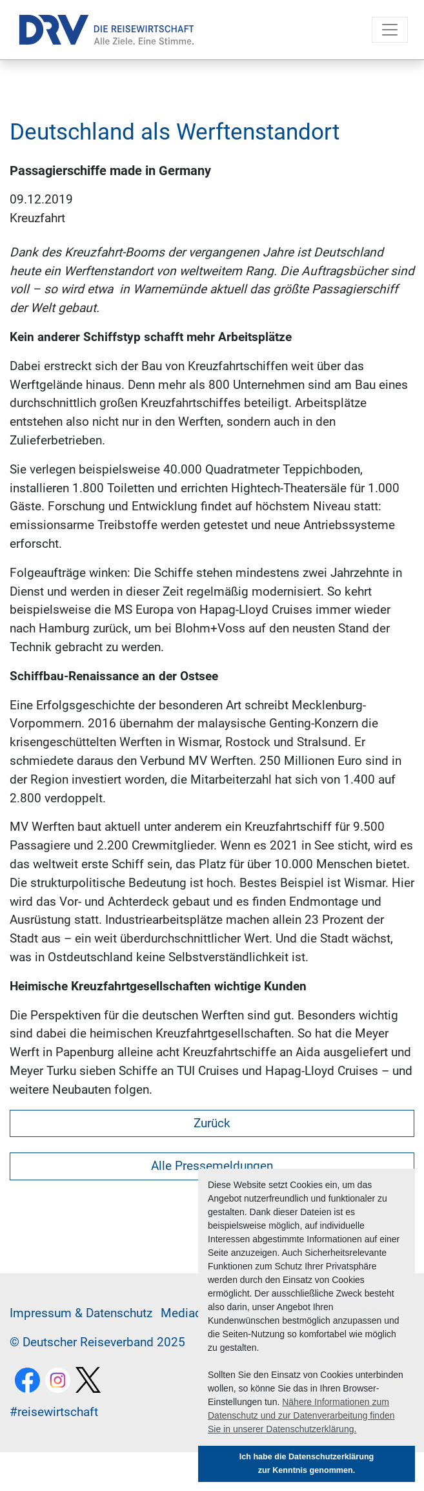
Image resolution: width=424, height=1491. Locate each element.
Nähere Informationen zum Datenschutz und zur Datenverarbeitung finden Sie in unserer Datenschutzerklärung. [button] (301, 1415)
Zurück (212, 1123)
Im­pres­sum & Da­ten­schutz (81, 1313)
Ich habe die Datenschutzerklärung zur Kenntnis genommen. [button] (306, 1463)
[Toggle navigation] (390, 30)
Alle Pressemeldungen (212, 1165)
